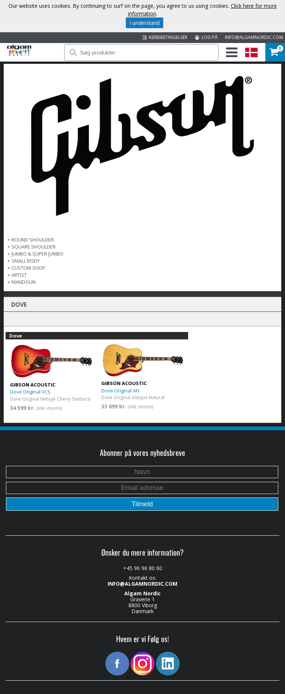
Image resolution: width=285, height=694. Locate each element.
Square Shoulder (34, 246)
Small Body (26, 260)
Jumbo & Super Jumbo (37, 253)
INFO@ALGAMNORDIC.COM (254, 37)
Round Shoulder (33, 239)
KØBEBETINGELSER (165, 37)
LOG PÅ (206, 37)
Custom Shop (28, 267)
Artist (19, 275)
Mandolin (24, 282)
